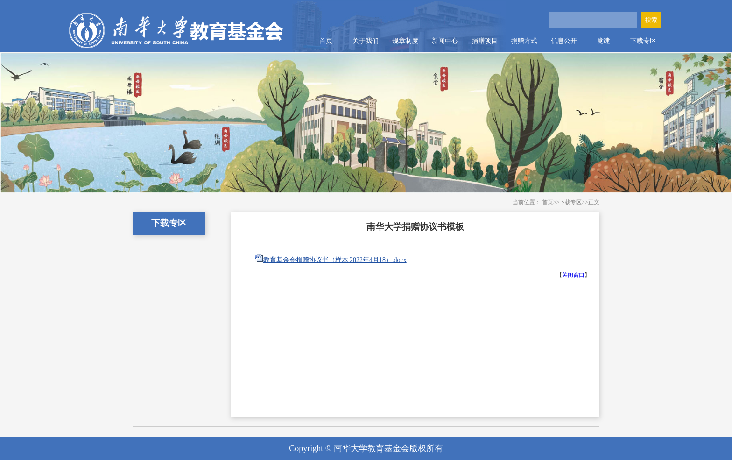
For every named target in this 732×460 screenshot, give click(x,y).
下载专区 (643, 40)
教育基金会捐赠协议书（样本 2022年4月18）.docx (335, 259)
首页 (325, 40)
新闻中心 (445, 40)
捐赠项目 (485, 40)
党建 (603, 40)
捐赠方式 (524, 40)
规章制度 (405, 40)
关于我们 (365, 40)
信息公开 (564, 40)
